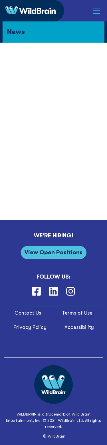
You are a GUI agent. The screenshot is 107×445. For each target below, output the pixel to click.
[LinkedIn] (53, 291)
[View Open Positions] (53, 252)
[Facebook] (36, 291)
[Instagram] (70, 291)
